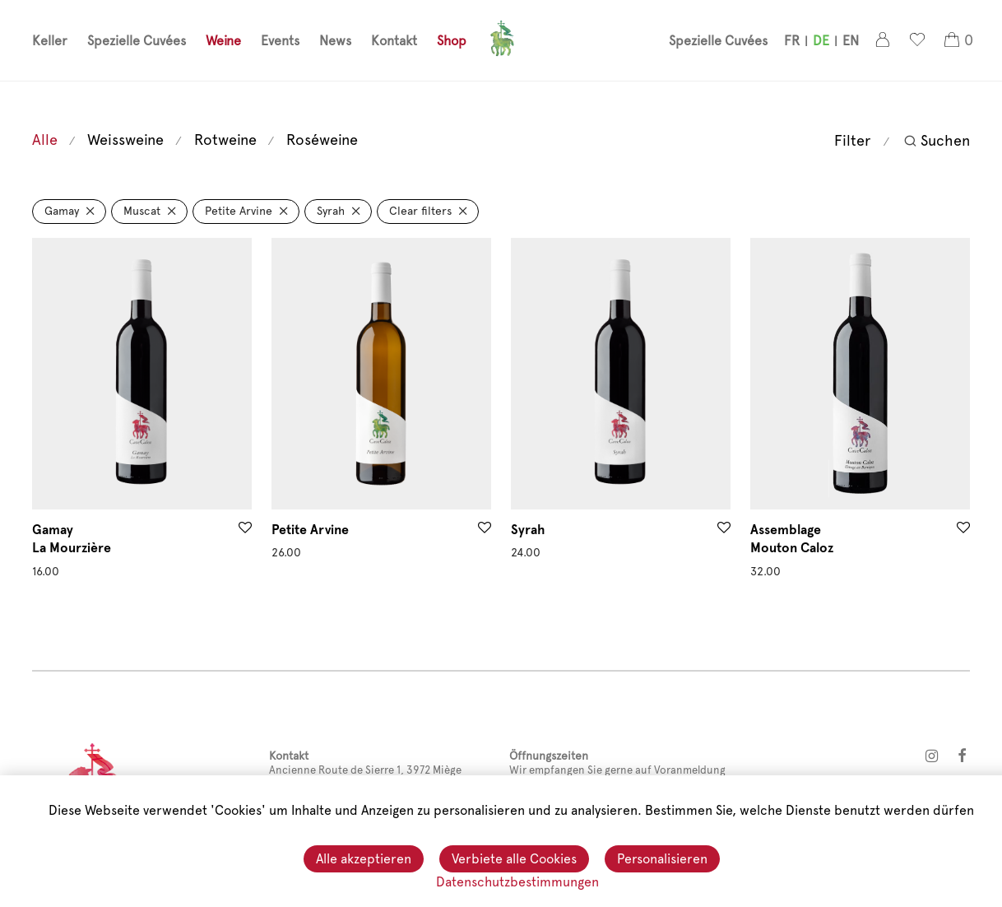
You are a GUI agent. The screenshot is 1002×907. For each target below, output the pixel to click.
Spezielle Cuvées (136, 41)
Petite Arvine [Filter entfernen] (238, 210)
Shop (451, 41)
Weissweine (125, 139)
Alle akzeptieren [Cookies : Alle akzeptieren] (363, 859)
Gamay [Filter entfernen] (61, 210)
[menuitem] (791, 42)
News (335, 41)
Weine (223, 41)
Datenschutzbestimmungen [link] (517, 882)
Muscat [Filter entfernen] (141, 210)
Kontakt (394, 41)
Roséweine (322, 139)
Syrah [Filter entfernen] (331, 210)
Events (280, 41)
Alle (45, 139)
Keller (49, 41)
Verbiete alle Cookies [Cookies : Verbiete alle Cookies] (514, 859)
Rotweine (225, 139)
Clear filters (420, 210)
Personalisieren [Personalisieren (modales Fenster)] (662, 859)
